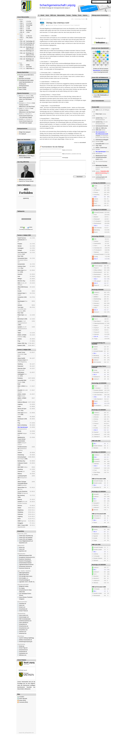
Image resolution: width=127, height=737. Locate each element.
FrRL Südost (29, 37)
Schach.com (22, 607)
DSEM (19, 335)
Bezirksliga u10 (30, 59)
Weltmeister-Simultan (101, 165)
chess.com (21, 549)
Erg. (22, 268)
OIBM (19, 521)
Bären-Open (21, 270)
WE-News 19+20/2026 (24, 78)
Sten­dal (19, 246)
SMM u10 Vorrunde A (97, 587)
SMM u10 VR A (30, 60)
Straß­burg (20, 364)
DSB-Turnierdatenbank (24, 619)
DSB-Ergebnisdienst (24, 572)
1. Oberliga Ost (96, 183)
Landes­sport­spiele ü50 (101, 177)
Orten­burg (20, 469)
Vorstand (66, 185)
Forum (79, 15)
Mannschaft (50, 25)
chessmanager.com (24, 617)
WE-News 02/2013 (46, 19)
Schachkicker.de (23, 609)
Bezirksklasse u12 (30, 56)
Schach (72, 25)
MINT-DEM (20, 467)
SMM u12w (104, 128)
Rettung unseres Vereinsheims (100, 15)
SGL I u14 (22, 47)
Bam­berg (20, 461)
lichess (21, 595)
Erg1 (19, 256)
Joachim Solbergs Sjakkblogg (26, 638)
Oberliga (55, 25)
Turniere (68, 15)
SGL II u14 (23, 50)
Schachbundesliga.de (24, 580)
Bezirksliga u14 (30, 47)
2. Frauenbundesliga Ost (98, 342)
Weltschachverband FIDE (25, 555)
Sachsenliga (29, 25)
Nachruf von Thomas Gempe (26, 181)
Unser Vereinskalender (98, 100)
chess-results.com (23, 615)
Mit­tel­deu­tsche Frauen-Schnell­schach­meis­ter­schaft (101, 157)
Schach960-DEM (22, 380)
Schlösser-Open (22, 266)
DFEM (23, 386)
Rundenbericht (66, 25)
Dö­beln (19, 507)
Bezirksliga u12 (30, 53)
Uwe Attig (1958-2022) (23, 162)
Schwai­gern (21, 248)
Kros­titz (19, 291)
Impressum (49, 187)
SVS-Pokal (29, 66)
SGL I (21, 21)
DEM (19, 283)
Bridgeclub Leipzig (23, 586)
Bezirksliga (29, 30)
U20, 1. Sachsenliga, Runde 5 (78, 19)
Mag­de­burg (20, 510)
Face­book (29, 597)
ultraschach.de (22, 633)
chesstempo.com (23, 653)
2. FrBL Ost (29, 36)
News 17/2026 (22, 89)
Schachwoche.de (23, 649)
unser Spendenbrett (103, 48)
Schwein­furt (21, 297)
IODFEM (20, 433)
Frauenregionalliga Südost (99, 366)
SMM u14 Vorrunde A (97, 478)
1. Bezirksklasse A (97, 316)
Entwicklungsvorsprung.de (25, 641)
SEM (19, 525)
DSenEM (20, 390)
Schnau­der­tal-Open (22, 258)
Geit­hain (20, 452)
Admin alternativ (23, 698)
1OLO (26, 581)
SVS (23, 254)
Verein (47, 15)
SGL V (21, 28)
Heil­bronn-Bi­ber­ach (22, 402)
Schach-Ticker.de (23, 610)
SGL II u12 (23, 56)
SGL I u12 (22, 53)
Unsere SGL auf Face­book (25, 537)
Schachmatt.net (23, 651)
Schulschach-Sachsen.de (25, 566)
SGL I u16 (22, 41)
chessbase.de (22, 603)
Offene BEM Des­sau (23, 287)
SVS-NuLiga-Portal (24, 576)
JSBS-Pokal (29, 68)
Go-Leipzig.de (22, 133)
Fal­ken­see (20, 514)
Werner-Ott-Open (22, 408)
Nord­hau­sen (21, 419)
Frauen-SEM (24, 525)
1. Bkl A (28, 32)
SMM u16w (98, 130)
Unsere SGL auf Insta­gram (25, 539)
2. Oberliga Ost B (96, 209)
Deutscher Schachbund (25, 559)
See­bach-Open (21, 293)
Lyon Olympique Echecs (25, 593)
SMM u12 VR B (30, 55)
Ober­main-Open (22, 368)
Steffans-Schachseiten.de (25, 639)
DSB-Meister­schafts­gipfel (102, 139)
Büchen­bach (21, 319)
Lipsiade (20, 321)
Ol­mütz (19, 431)
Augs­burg (20, 404)
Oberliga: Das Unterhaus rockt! (57, 23)
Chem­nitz (20, 471)
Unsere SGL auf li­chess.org (26, 535)
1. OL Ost (28, 21)
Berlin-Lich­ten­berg (22, 425)
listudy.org (21, 646)
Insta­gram (21, 599)
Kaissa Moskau (23, 597)
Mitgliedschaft (72, 185)
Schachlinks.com (23, 629)
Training (74, 15)
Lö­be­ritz (20, 339)
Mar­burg (20, 499)
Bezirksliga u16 (30, 45)
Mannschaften (61, 15)
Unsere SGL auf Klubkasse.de (100, 77)
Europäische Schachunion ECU (27, 557)
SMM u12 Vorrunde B (97, 513)
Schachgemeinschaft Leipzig (57, 5)
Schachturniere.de (23, 626)
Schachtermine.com (24, 628)
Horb (19, 276)
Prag (19, 341)
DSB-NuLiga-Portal (24, 574)
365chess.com (22, 655)
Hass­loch (20, 274)
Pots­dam (20, 243)
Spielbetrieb (77, 25)
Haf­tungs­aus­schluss (57, 187)
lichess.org (21, 547)
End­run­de (105, 126)
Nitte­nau (20, 473)
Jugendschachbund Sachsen (26, 564)
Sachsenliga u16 (30, 41)
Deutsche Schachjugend (25, 561)
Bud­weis (20, 345)
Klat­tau (19, 343)
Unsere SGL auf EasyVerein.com (26, 732)
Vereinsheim (80, 185)
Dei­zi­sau (20, 505)
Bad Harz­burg (21, 495)
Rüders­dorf (20, 366)
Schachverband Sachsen (25, 562)
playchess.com (22, 551)
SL (33, 581)
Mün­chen (20, 281)
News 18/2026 (22, 87)
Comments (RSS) (23, 702)
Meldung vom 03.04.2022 (25, 179)
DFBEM (24, 398)
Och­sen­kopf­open (22, 457)
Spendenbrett (42, 187)
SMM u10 (98, 128)
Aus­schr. (98, 135)
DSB (21, 272)
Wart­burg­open (21, 301)
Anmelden (21, 696)
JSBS (19, 324)
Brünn (19, 518)
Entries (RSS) (22, 700)
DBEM (19, 398)
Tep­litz (19, 332)
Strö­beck (20, 305)
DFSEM (24, 335)
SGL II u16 (23, 43)
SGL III (22, 25)
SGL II (21, 23)
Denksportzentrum (22, 128)
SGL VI (22, 30)
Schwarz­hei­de (21, 264)
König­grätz (20, 523)
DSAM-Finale (103, 147)
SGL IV (22, 27)
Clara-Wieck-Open (22, 252)
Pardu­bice (20, 378)
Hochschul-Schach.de (24, 568)
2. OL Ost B (29, 23)
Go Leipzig (21, 588)
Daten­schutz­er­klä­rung (68, 187)
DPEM (19, 394)
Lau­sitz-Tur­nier (21, 352)
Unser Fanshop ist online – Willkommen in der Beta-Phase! (27, 104)
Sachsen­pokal (99, 126)
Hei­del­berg (20, 512)
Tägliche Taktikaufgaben (23, 185)
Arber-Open (21, 412)
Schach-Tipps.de (23, 648)
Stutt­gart (20, 250)
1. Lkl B (28, 27)
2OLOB (30, 581)
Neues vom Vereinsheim (23, 139)
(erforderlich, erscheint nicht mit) (71, 153)
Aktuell (42, 15)
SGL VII (22, 32)
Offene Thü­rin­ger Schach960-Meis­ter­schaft (23, 483)
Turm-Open (20, 307)
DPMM (28, 65)
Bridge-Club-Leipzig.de (24, 132)
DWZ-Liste (53, 15)
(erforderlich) (67, 150)
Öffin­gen (20, 278)
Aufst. (30, 576)
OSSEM (20, 501)
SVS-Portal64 (22, 578)
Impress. (85, 15)
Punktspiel (60, 25)
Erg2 (22, 256)
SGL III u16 (23, 45)
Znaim (19, 406)
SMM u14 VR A (30, 49)
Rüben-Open (21, 315)
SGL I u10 (22, 59)
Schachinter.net (23, 624)
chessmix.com (22, 631)
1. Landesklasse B (97, 263)
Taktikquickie (20, 211)
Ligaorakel (21, 581)
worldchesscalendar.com (25, 620)
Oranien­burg (21, 454)
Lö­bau (19, 416)
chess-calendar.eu (23, 622)
